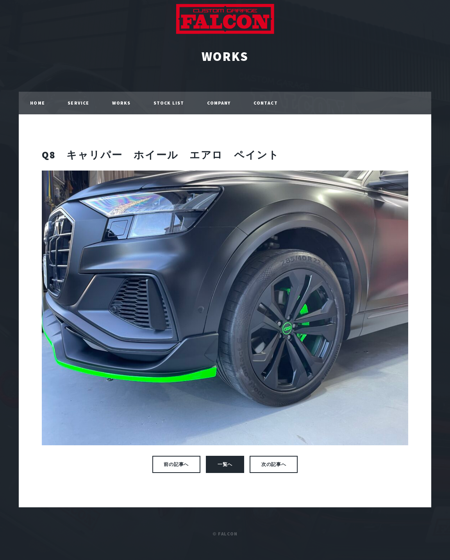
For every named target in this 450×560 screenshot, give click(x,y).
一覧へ (225, 464)
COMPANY (219, 103)
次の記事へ (273, 464)
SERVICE (78, 103)
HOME (37, 103)
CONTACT (266, 103)
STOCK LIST (169, 103)
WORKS (225, 56)
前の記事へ (176, 464)
